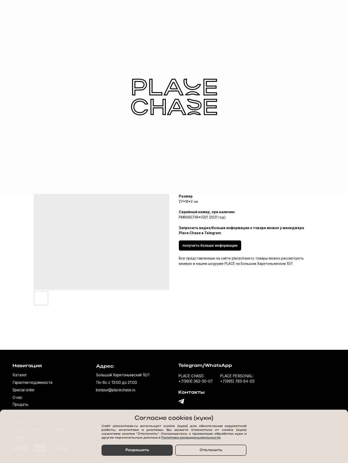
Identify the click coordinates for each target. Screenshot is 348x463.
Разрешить (137, 450)
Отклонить (211, 450)
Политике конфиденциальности (190, 437)
